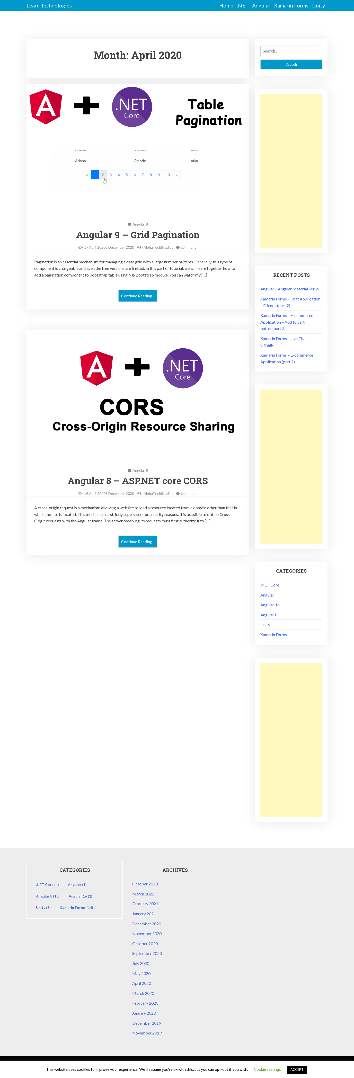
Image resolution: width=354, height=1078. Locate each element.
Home (226, 5)
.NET (243, 5)
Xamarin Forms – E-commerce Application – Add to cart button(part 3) (286, 322)
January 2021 (144, 913)
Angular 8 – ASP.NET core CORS (138, 480)
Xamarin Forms (291, 5)
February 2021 (145, 903)
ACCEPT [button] (297, 1069)
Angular (261, 5)
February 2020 (145, 1003)
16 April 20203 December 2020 (109, 493)
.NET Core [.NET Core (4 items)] (47, 884)
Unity (318, 5)
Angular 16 (270, 604)
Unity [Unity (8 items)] (43, 907)
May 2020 (141, 973)
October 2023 (145, 883)
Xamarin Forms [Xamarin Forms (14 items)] (76, 907)
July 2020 (140, 963)
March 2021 (143, 893)
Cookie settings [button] (267, 1069)
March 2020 (143, 993)
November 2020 (147, 933)
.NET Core (269, 584)
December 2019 (146, 1023)
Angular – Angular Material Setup (289, 288)
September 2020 (147, 953)
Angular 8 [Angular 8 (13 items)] (48, 896)
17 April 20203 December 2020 (109, 247)
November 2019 (147, 1032)
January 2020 (144, 1013)
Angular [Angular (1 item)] (77, 884)
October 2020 (145, 943)
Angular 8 (140, 224)
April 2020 (141, 983)
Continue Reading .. (138, 295)
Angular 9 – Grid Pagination (137, 234)
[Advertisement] (291, 171)
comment (188, 247)
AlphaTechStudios (158, 247)
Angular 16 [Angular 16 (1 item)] (80, 896)
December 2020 (146, 923)
